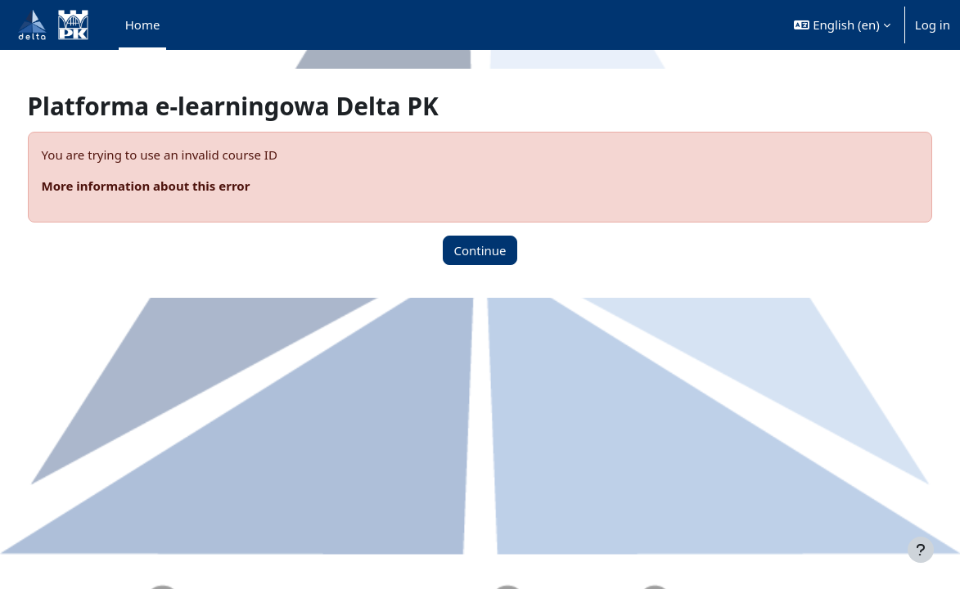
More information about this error (176, 186)
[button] (841, 25)
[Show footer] (921, 550)
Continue (479, 250)
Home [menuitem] (142, 24)
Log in (932, 24)
